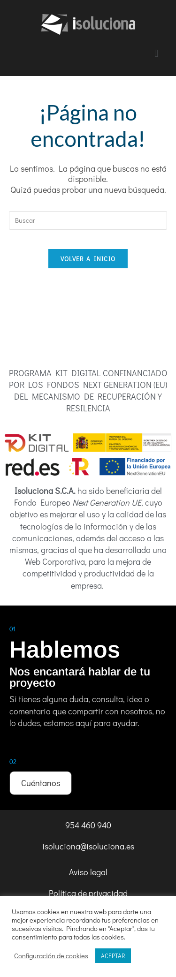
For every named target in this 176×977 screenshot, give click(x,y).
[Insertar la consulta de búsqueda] (88, 220)
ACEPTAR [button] (113, 956)
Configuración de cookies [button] (51, 956)
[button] (156, 53)
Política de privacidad (88, 893)
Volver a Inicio (88, 259)
